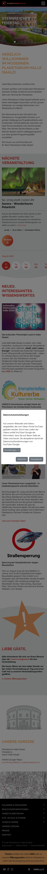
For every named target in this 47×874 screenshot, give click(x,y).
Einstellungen (10, 450)
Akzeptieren (36, 459)
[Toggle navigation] (43, 3)
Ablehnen (21, 459)
